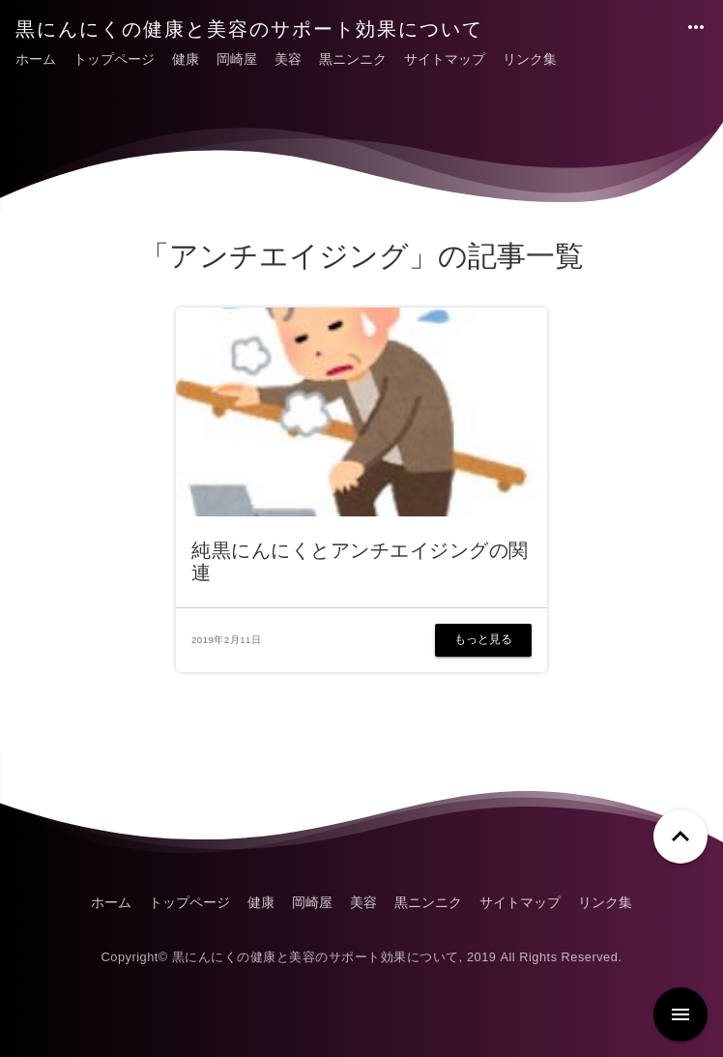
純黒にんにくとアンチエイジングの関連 (360, 561)
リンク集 (530, 59)
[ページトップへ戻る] (680, 836)
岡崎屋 (237, 59)
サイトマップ (444, 59)
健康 (185, 59)
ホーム (35, 59)
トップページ (114, 59)
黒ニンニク (353, 59)
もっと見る (483, 639)
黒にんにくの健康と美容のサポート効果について (249, 29)
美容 (288, 59)
